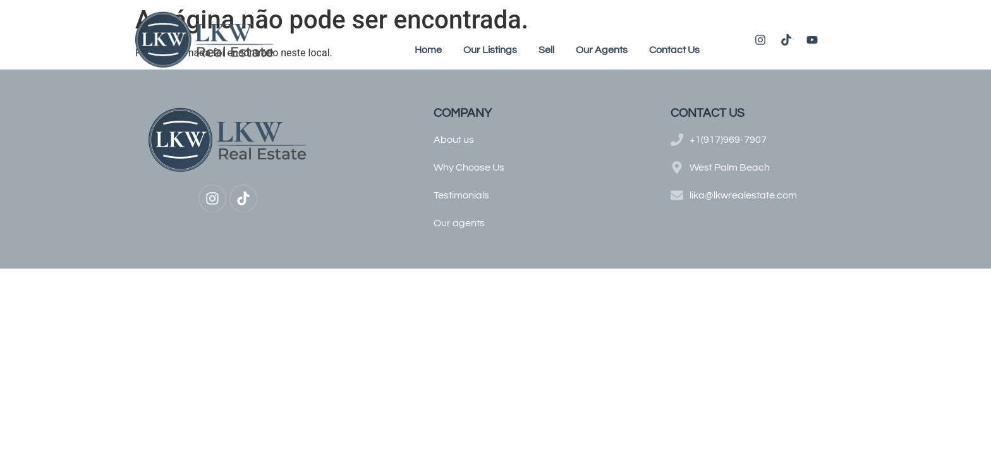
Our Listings (490, 50)
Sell (546, 50)
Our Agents (602, 50)
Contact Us (674, 50)
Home (428, 50)
